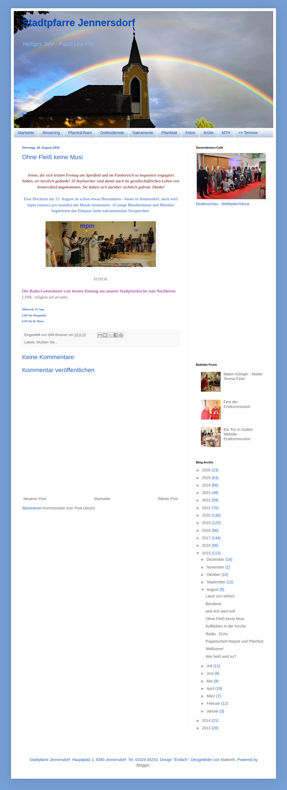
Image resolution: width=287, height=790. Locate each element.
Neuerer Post (34, 499)
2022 (207, 500)
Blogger (142, 765)
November (215, 567)
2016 (207, 545)
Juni (210, 673)
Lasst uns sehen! (220, 596)
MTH (226, 132)
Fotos (190, 132)
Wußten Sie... (46, 342)
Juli (209, 666)
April (210, 688)
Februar (213, 703)
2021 (207, 508)
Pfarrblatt (169, 132)
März (211, 696)
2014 (207, 720)
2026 (207, 470)
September (216, 582)
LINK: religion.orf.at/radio (45, 297)
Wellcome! (215, 649)
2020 (207, 515)
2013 (207, 728)
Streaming (51, 132)
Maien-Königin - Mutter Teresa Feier (243, 376)
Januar (212, 711)
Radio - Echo (217, 634)
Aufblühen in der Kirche (226, 626)
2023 (207, 492)
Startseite (26, 132)
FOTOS (100, 279)
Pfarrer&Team (80, 132)
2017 (207, 538)
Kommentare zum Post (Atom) (69, 508)
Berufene (213, 604)
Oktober (213, 574)
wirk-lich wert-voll (220, 611)
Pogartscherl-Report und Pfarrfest (234, 641)
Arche (208, 132)
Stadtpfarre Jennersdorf (78, 22)
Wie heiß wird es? (221, 656)
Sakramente (142, 132)
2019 (207, 523)
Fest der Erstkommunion (237, 404)
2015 (207, 553)
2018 (207, 530)
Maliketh (228, 759)
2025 (207, 478)
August (212, 589)
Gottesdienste (112, 132)
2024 (207, 485)
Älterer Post (168, 499)
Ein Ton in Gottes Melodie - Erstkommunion (238, 434)
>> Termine (248, 132)
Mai (210, 681)
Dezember (215, 559)
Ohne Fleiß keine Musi (225, 618)
